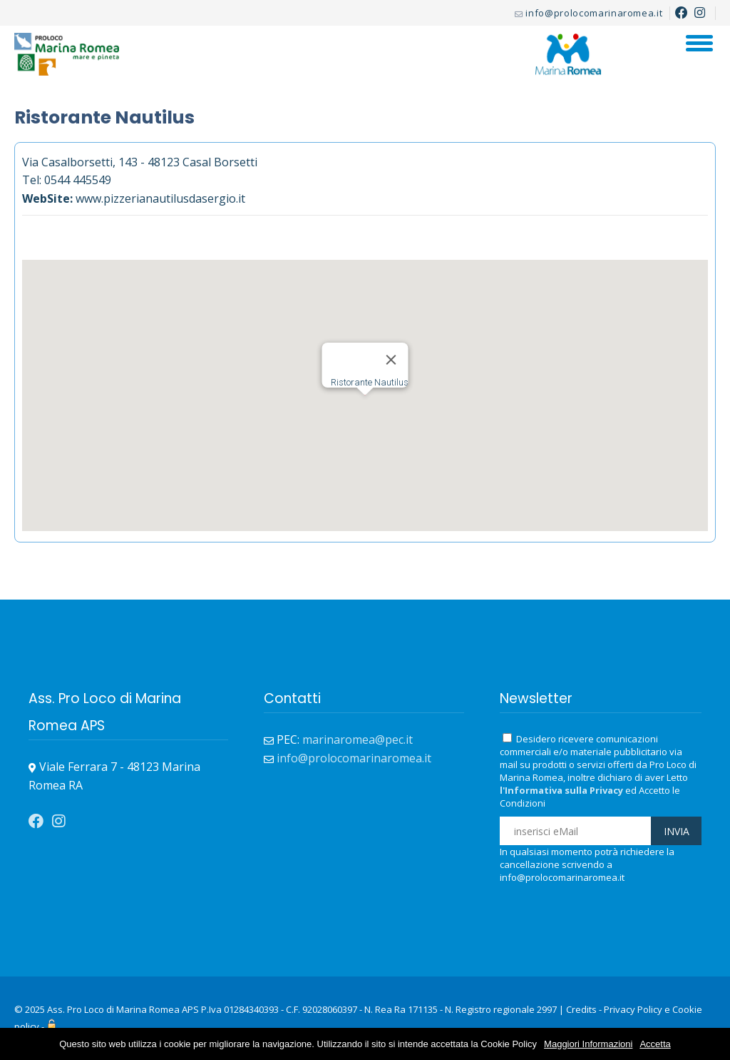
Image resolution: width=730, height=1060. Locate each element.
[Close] (391, 360)
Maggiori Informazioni (588, 1044)
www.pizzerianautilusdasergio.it (160, 198)
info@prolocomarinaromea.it (593, 12)
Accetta (654, 1044)
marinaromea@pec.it (357, 739)
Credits (581, 1009)
